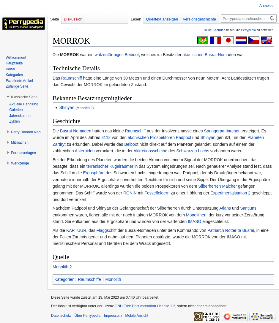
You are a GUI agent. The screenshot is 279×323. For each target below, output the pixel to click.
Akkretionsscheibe (150, 150)
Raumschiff (71, 78)
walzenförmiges (109, 54)
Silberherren (209, 186)
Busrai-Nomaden (220, 54)
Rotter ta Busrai (239, 230)
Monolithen (196, 215)
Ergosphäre (93, 172)
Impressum (113, 316)
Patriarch (215, 230)
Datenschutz (61, 316)
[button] (24, 97)
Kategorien (64, 279)
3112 (106, 137)
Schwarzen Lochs (192, 150)
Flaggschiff (106, 230)
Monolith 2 (85, 108)
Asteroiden (85, 150)
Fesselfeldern (156, 193)
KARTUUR (76, 230)
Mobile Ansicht (136, 316)
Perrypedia (248, 30)
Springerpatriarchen (222, 131)
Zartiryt (59, 144)
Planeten (256, 137)
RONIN (130, 193)
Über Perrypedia (87, 316)
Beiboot (132, 54)
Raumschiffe (89, 279)
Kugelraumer (121, 166)
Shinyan (66, 107)
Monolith (113, 279)
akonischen (193, 54)
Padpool (183, 137)
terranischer (97, 166)
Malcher (229, 186)
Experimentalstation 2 (230, 193)
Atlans (225, 208)
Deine (215, 30)
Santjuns (248, 208)
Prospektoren (162, 137)
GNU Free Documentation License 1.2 (145, 306)
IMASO (194, 221)
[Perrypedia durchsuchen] (249, 18)
